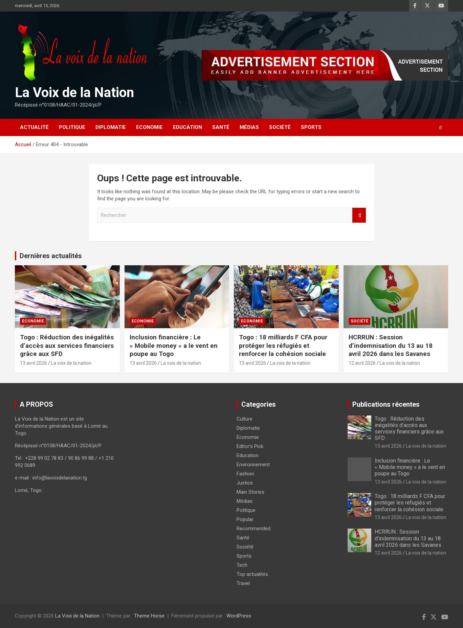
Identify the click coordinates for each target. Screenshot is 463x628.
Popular (245, 519)
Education (187, 127)
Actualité (34, 127)
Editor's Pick (250, 446)
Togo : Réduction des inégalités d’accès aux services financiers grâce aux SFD (67, 345)
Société (280, 127)
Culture (244, 419)
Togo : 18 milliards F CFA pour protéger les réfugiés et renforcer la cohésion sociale (283, 345)
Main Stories (250, 492)
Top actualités (252, 574)
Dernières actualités (51, 256)
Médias (249, 127)
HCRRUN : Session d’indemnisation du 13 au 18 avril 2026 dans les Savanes (391, 345)
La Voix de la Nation (74, 92)
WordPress (238, 616)
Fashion (245, 474)
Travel (243, 583)
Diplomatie (110, 127)
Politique (72, 127)
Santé (220, 127)
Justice (245, 483)
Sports (311, 127)
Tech (242, 565)
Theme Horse (149, 616)
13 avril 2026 (33, 363)
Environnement (253, 465)
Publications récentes (386, 404)
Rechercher (359, 215)
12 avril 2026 (362, 363)
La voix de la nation (71, 363)
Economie (149, 127)
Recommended (253, 528)
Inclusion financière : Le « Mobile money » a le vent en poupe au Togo (174, 345)
